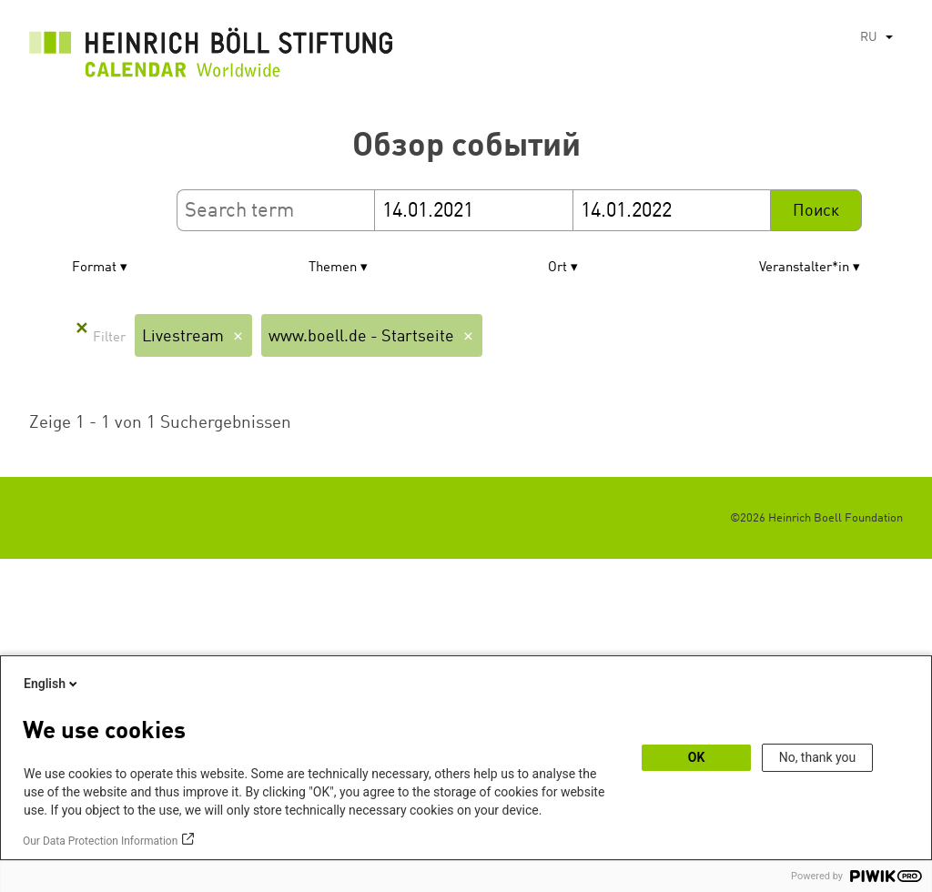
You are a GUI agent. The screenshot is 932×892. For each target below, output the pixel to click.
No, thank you (817, 757)
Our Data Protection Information (100, 841)
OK (696, 757)
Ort (557, 268)
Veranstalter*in (804, 268)
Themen (333, 268)
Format (94, 268)
